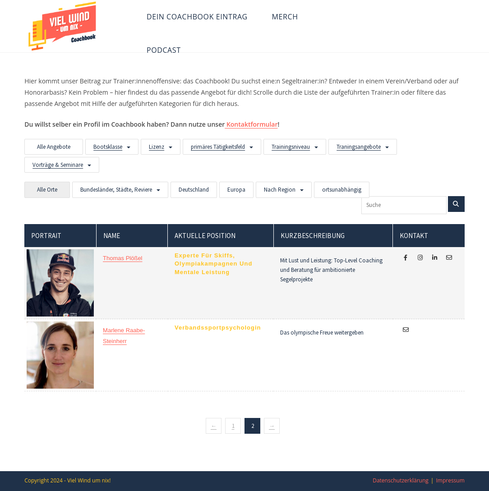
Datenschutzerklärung (401, 480)
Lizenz (156, 147)
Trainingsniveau (291, 147)
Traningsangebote (359, 147)
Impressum (450, 480)
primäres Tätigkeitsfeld (218, 147)
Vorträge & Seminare (57, 165)
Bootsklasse (107, 147)
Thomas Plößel (122, 258)
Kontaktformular (251, 124)
